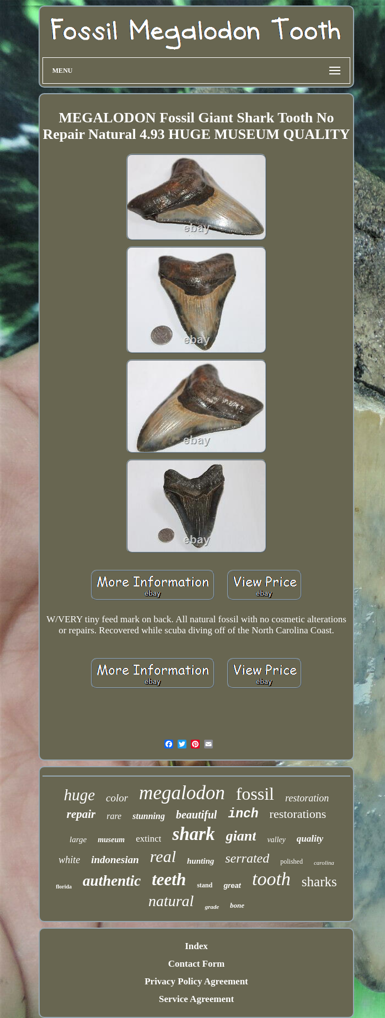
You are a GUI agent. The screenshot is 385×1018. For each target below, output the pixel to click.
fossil (255, 794)
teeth (169, 879)
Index (196, 946)
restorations (298, 814)
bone (237, 905)
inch (243, 814)
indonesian (115, 859)
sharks (319, 881)
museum (111, 840)
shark (193, 834)
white (69, 859)
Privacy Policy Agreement (196, 981)
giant (241, 836)
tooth (271, 879)
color (117, 798)
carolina (324, 862)
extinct (148, 838)
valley (276, 840)
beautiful (196, 815)
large (78, 839)
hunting (200, 861)
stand (204, 885)
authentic (112, 880)
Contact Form (196, 963)
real (163, 856)
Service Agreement (196, 999)
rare (113, 816)
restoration (307, 798)
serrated (247, 858)
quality (310, 838)
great (232, 885)
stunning (148, 816)
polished (291, 861)
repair (81, 814)
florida (64, 887)
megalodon (182, 793)
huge (79, 795)
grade (212, 906)
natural (171, 900)
